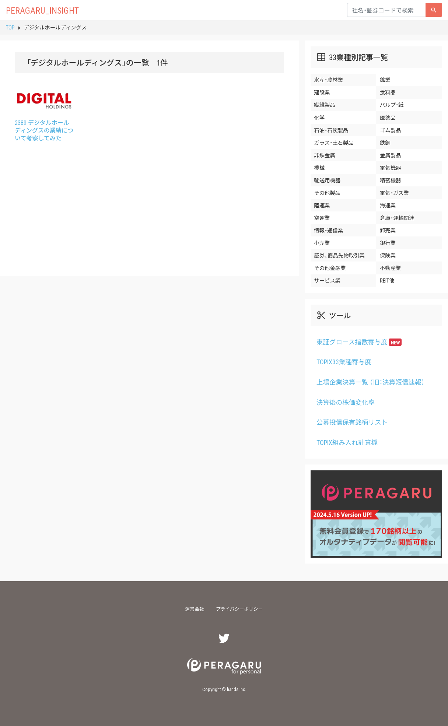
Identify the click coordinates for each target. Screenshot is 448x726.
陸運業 (322, 205)
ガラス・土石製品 (333, 142)
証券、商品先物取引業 (339, 255)
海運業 (388, 205)
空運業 (322, 218)
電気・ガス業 (394, 193)
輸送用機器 (327, 180)
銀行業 (388, 243)
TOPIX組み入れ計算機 (347, 442)
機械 (319, 168)
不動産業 (390, 268)
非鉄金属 (324, 155)
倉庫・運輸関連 (397, 218)
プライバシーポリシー (239, 608)
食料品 (388, 92)
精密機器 (390, 180)
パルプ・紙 (392, 105)
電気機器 (390, 168)
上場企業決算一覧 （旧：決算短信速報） (370, 382)
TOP (10, 27)
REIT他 (387, 280)
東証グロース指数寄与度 (359, 342)
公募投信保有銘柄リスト (352, 422)
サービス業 (327, 280)
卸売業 (388, 230)
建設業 (322, 92)
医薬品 (388, 117)
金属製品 (390, 155)
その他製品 (327, 193)
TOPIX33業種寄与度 (343, 361)
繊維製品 (324, 105)
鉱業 (385, 80)
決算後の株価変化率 (345, 402)
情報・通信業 (328, 230)
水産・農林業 (328, 80)
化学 (319, 117)
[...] (386, 10)
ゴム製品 (390, 130)
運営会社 (194, 608)
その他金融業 (330, 268)
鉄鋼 (385, 142)
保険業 (388, 255)
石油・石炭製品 (331, 130)
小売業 (322, 243)
